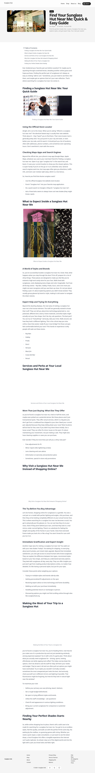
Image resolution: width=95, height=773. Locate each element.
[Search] (86, 3)
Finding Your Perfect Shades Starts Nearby (36, 63)
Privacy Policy (52, 755)
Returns (51, 762)
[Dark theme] (54, 767)
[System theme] (59, 767)
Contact (29, 762)
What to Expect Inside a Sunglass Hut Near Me (37, 53)
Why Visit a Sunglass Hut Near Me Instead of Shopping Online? (41, 58)
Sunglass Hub (8, 3)
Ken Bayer (52, 26)
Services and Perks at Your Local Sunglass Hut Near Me (39, 55)
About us (73, 3)
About (28, 760)
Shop (67, 3)
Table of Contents (31, 48)
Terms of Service (53, 757)
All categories (74, 759)
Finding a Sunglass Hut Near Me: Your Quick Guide (38, 50)
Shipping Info (52, 760)
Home (63, 3)
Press (72, 763)
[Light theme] (50, 767)
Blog (79, 3)
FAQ (72, 755)
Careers (73, 761)
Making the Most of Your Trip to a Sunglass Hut (37, 61)
